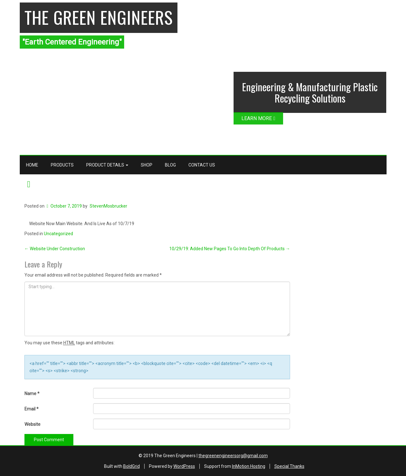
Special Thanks (289, 466)
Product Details (107, 164)
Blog (170, 164)
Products (62, 164)
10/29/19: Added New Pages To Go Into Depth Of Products (229, 248)
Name (32, 393)
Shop (146, 164)
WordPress (184, 466)
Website (32, 424)
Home (32, 164)
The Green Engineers (98, 17)
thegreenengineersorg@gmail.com (233, 455)
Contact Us (201, 164)
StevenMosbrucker (108, 206)
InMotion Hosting (248, 466)
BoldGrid (131, 466)
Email (31, 408)
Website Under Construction (54, 248)
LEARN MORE (258, 118)
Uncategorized (58, 233)
